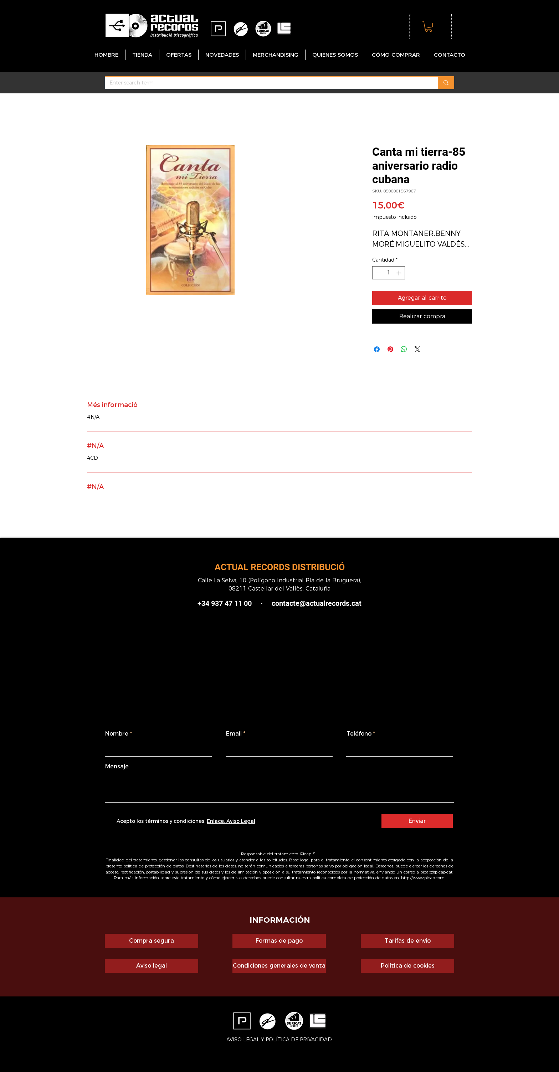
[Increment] (399, 273)
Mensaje (117, 766)
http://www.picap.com (423, 877)
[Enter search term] (266, 83)
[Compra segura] (151, 941)
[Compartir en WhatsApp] (404, 349)
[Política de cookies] (407, 966)
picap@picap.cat (436, 872)
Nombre (116, 734)
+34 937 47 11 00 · (230, 603)
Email (234, 734)
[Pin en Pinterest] (390, 349)
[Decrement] (377, 273)
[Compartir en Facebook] (377, 349)
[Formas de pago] (279, 941)
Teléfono (359, 734)
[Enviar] (417, 821)
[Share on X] (417, 349)
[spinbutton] (388, 273)
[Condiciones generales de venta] (279, 966)
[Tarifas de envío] (407, 941)
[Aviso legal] (151, 966)
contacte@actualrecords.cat (316, 603)
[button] (428, 26)
